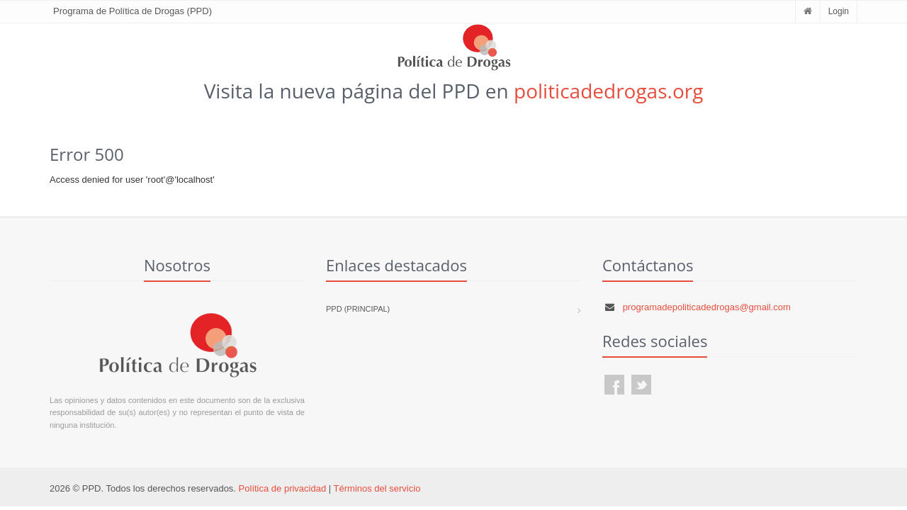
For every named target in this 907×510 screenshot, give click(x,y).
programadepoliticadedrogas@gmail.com (707, 307)
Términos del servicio (377, 488)
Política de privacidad (283, 488)
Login (838, 11)
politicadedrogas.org (608, 90)
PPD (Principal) (358, 309)
